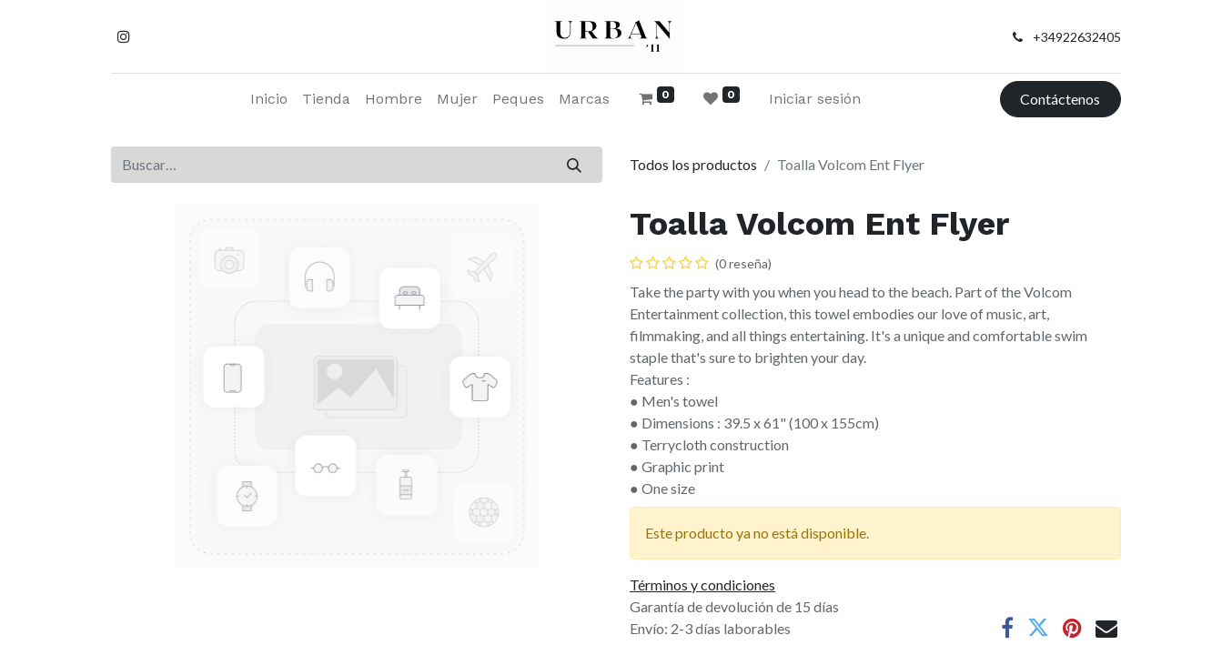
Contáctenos (1060, 98)
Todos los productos (693, 164)
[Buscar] (574, 164)
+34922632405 (1077, 37)
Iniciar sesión (815, 98)
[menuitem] (269, 99)
